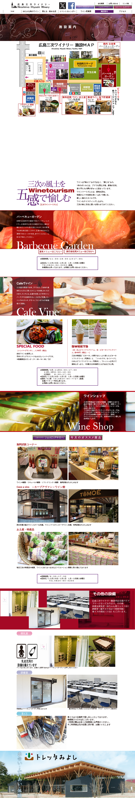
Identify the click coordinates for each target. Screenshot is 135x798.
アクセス (122, 11)
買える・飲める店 (49, 11)
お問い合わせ (113, 3)
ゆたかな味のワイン (31, 11)
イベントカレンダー (67, 11)
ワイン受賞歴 (86, 11)
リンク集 (126, 3)
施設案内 (104, 11)
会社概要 (101, 3)
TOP (12, 11)
